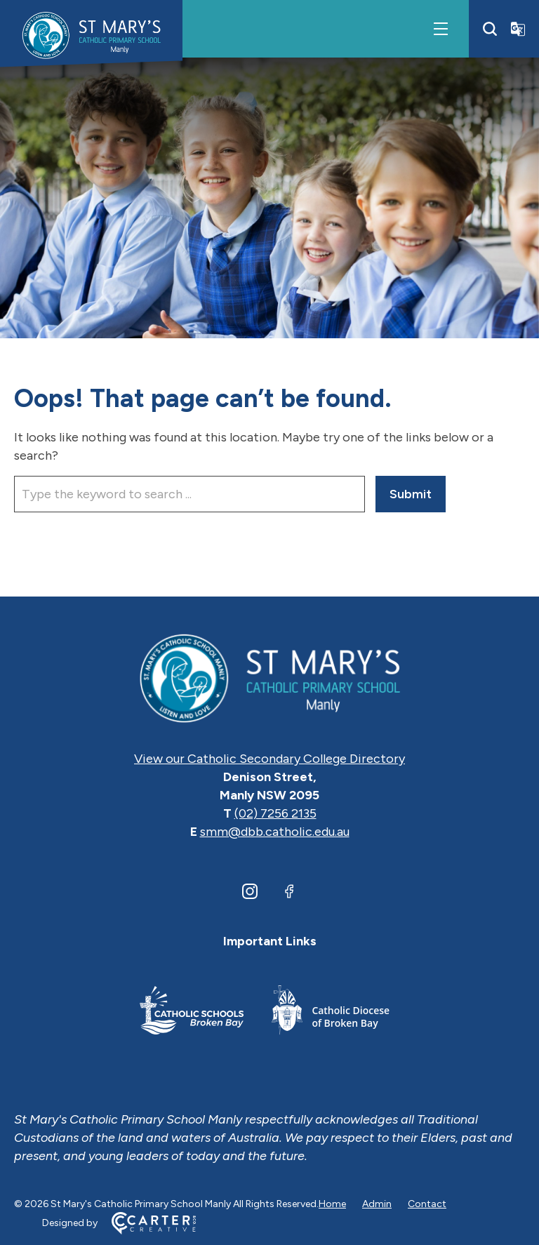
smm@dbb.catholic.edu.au (275, 831)
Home (332, 1204)
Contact (427, 1204)
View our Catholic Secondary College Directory (269, 758)
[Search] (490, 29)
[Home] (269, 677)
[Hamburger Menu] (441, 28)
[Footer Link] (192, 1012)
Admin (377, 1204)
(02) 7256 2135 (275, 813)
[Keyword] (189, 494)
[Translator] (518, 29)
